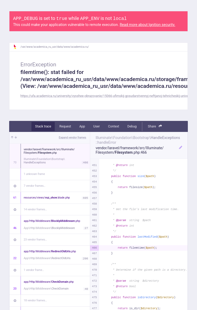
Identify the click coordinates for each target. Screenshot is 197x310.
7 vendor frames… (35, 186)
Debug (131, 126)
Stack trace (43, 126)
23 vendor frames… (35, 239)
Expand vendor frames (72, 137)
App (82, 126)
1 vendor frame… (34, 270)
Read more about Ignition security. (147, 25)
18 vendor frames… (35, 300)
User (96, 126)
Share (155, 126)
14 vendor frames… (35, 209)
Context (113, 126)
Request (65, 126)
